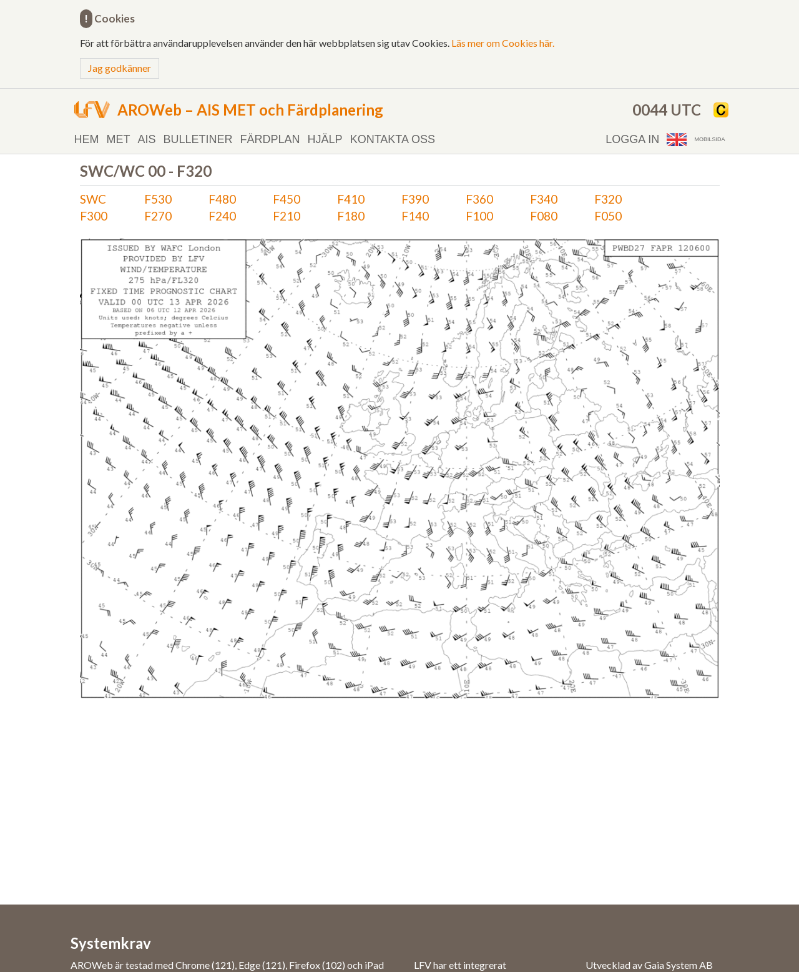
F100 (479, 216)
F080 (543, 216)
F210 (286, 216)
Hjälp (325, 139)
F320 (608, 199)
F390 (415, 199)
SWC (93, 199)
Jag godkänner (119, 68)
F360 (479, 199)
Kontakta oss (392, 139)
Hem (86, 139)
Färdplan (270, 139)
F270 (158, 216)
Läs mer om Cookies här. (502, 43)
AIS (147, 139)
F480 (222, 199)
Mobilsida (709, 139)
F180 (351, 216)
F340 (543, 199)
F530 (158, 199)
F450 (286, 199)
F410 (351, 199)
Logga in (632, 139)
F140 (415, 216)
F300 (93, 216)
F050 (608, 216)
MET (118, 139)
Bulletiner (198, 139)
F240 (222, 216)
